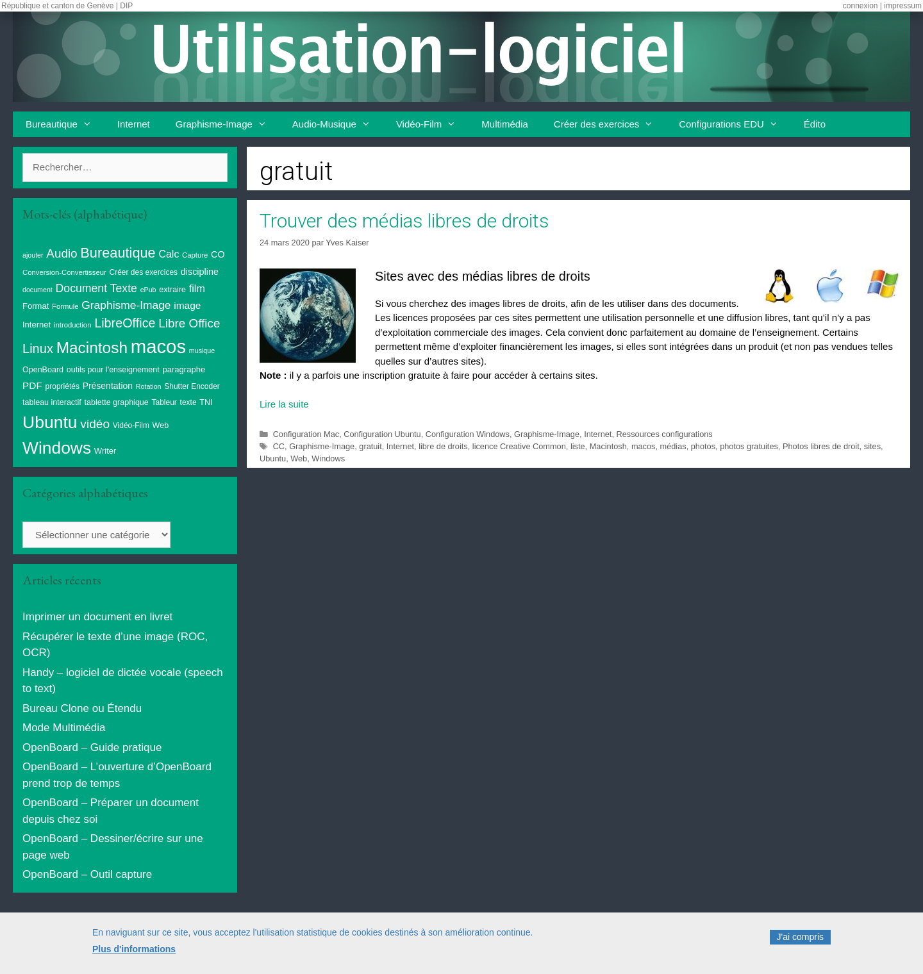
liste (577, 446)
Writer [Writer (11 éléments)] (105, 451)
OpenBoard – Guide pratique (92, 747)
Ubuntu (273, 458)
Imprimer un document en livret (97, 617)
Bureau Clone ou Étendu (82, 708)
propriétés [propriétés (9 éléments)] (62, 386)
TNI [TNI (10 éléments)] (205, 402)
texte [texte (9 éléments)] (188, 402)
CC (279, 446)
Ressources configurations (665, 434)
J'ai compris (800, 944)
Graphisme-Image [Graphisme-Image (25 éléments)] (125, 305)
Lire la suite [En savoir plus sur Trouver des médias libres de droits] (284, 404)
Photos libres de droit (821, 446)
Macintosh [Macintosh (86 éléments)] (92, 347)
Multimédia (504, 124)
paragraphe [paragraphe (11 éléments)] (184, 369)
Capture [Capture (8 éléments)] (195, 255)
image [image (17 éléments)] (187, 305)
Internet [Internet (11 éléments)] (36, 324)
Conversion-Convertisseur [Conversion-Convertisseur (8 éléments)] (64, 272)
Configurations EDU (735, 124)
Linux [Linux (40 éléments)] (37, 349)
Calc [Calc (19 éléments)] (168, 254)
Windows (328, 458)
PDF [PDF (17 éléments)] (32, 385)
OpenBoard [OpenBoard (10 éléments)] (42, 369)
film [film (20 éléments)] (197, 288)
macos (643, 446)
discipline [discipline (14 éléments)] (200, 272)
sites (872, 446)
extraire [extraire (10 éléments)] (172, 289)
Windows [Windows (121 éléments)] (56, 448)
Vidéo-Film (432, 124)
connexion (860, 5)
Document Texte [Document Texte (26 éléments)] (96, 288)
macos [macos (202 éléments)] (158, 346)
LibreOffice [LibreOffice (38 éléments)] (124, 323)
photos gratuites (749, 446)
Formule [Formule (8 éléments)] (65, 306)
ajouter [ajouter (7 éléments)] (33, 255)
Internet (133, 124)
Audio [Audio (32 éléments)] (61, 253)
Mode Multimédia (63, 728)
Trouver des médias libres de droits (404, 221)
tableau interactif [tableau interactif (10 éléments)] (51, 402)
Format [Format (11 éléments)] (35, 306)
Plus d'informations (134, 956)
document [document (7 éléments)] (37, 289)
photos (703, 446)
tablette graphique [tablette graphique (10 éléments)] (117, 402)
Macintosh (608, 446)
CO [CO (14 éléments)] (218, 254)
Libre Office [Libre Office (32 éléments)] (189, 323)
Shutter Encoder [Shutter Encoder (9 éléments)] (192, 386)
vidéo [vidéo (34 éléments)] (95, 424)
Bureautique (65, 124)
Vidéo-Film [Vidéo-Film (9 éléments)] (131, 425)
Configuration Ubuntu (382, 434)
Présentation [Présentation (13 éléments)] (108, 386)
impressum (903, 5)
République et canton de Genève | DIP (67, 5)
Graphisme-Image (227, 124)
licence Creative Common (519, 446)
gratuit (370, 446)
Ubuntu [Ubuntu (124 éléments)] (50, 422)
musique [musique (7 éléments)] (202, 350)
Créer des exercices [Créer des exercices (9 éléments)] (144, 272)
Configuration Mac (306, 434)
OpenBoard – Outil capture (87, 874)
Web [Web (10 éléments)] (161, 425)
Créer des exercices (610, 124)
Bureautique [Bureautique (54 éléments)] (117, 253)
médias (673, 446)
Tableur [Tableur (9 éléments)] (164, 402)
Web (298, 458)
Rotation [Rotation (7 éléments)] (149, 386)
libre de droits (443, 446)
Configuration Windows (468, 434)
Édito (815, 124)
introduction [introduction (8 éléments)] (73, 325)
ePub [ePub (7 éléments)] (148, 289)
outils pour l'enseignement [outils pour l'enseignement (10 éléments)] (113, 369)
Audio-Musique (337, 124)
